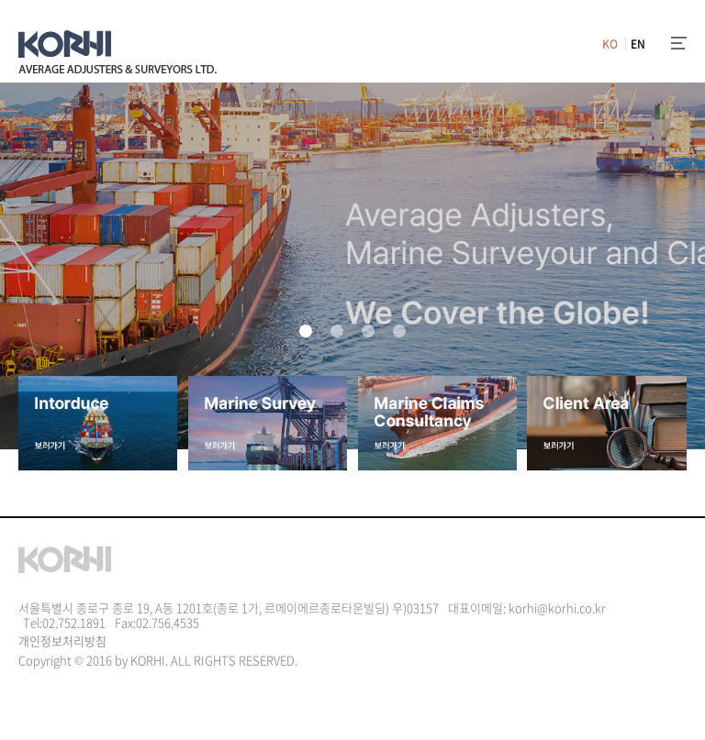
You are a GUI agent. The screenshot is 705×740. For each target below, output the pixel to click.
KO (610, 44)
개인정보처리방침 (62, 640)
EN (638, 44)
